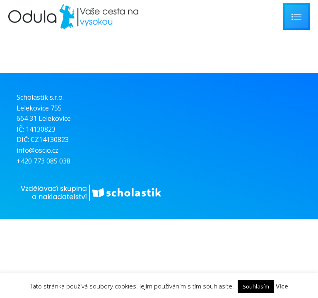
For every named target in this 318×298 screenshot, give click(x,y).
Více (282, 286)
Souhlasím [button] (256, 286)
